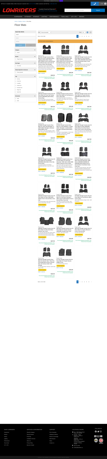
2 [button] (79, 281)
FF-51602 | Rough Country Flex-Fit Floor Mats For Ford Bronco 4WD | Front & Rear (83, 197)
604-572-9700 (77, 445)
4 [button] (84, 281)
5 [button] (86, 281)
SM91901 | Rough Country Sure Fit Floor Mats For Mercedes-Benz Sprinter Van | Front (46, 230)
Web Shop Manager (65, 457)
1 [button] (77, 281)
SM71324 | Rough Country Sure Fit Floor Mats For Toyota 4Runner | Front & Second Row (83, 230)
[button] (75, 282)
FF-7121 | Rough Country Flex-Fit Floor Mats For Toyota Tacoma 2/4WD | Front (65, 261)
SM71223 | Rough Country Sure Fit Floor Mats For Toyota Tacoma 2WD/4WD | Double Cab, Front (65, 230)
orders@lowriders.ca (78, 447)
